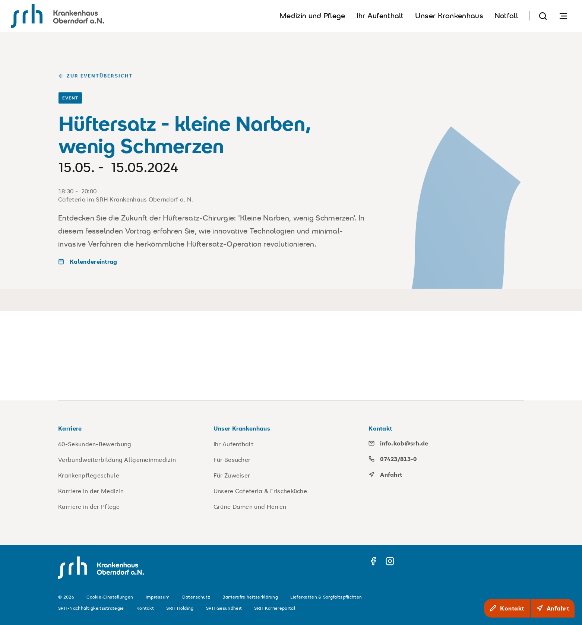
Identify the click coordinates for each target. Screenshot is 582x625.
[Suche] (542, 16)
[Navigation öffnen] (563, 16)
